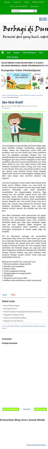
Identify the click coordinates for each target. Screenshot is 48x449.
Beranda (7, 2)
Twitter (26, 2)
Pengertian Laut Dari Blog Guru (13, 321)
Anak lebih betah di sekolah (27, 95)
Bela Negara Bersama (10, 309)
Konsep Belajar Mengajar (11, 305)
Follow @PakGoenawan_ (36, 445)
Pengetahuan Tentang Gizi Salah (14, 315)
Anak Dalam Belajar (12, 95)
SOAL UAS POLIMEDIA (19, 6)
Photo (41, 52)
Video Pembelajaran (29, 52)
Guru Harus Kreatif (12, 102)
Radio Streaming (12, 57)
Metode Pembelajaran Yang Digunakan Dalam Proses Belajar (22, 312)
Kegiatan (17, 52)
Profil (8, 52)
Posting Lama (40, 409)
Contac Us (17, 2)
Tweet (4, 295)
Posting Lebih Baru (11, 409)
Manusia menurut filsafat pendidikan (15, 318)
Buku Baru (34, 6)
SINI (46, 66)
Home (4, 95)
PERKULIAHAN (38, 2)
